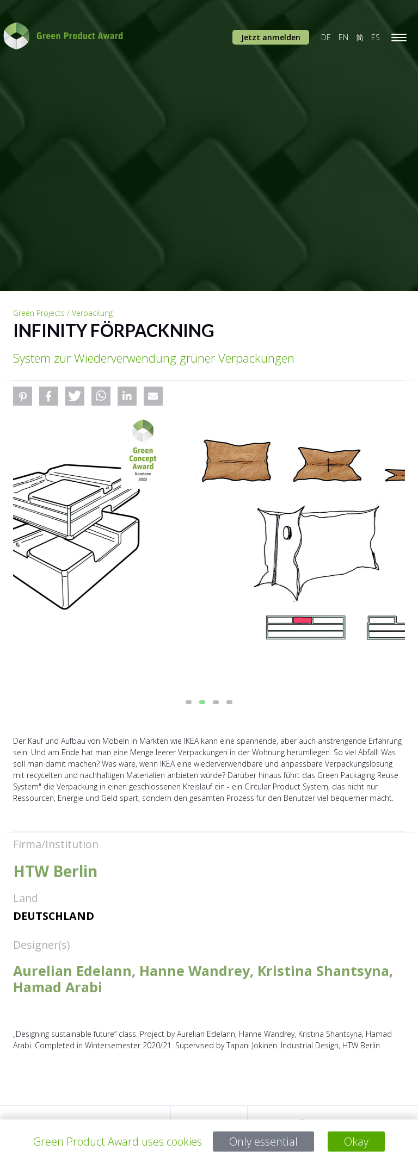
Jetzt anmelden (270, 37)
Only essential (264, 1141)
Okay (356, 1141)
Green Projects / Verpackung (63, 313)
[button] (22, 396)
